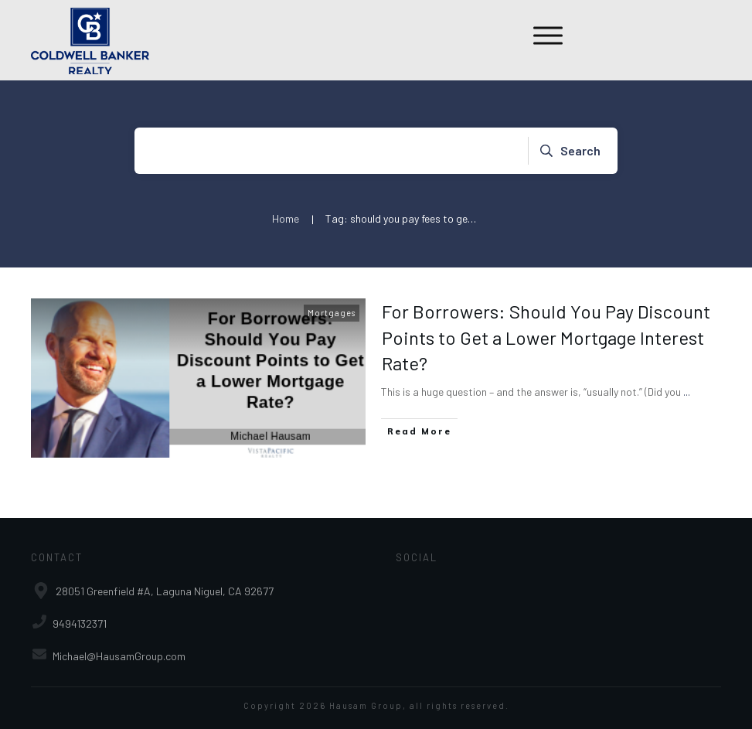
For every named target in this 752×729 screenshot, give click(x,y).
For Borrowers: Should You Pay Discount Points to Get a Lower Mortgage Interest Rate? (546, 337)
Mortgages (332, 313)
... (686, 391)
